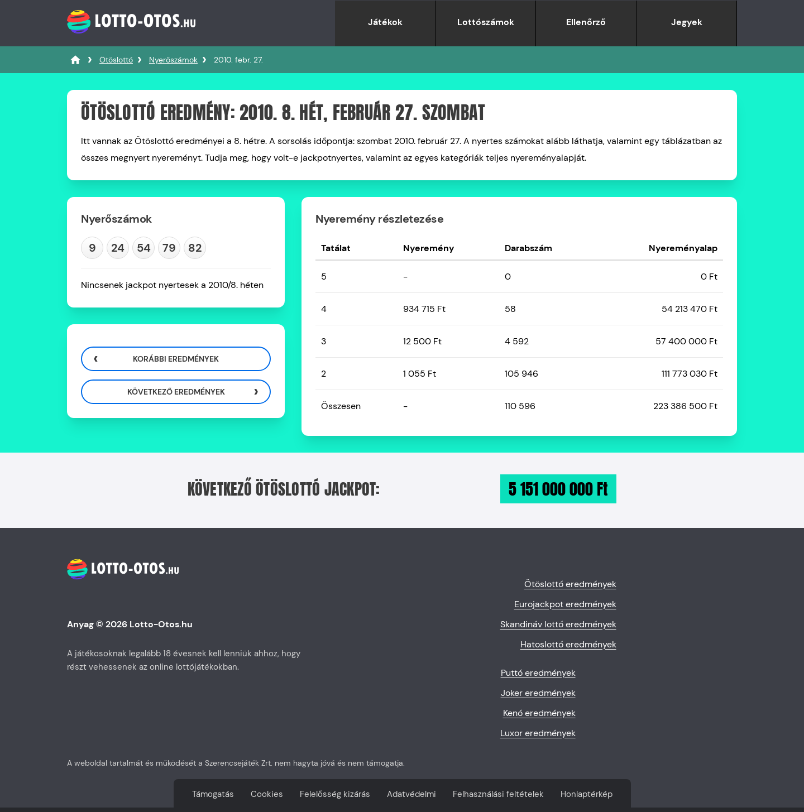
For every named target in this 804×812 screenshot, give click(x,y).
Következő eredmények (176, 392)
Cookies (267, 794)
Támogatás (213, 794)
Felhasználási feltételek (498, 794)
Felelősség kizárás (335, 794)
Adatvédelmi (411, 794)
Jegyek (686, 22)
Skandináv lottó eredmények (558, 624)
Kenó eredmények (539, 713)
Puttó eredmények (538, 673)
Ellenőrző (586, 22)
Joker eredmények (538, 693)
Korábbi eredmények (176, 359)
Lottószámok (485, 22)
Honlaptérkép (586, 794)
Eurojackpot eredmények (565, 604)
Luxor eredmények (538, 733)
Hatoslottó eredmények (568, 644)
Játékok (385, 22)
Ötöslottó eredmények (570, 584)
